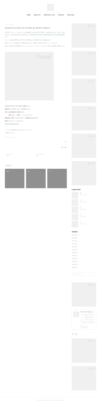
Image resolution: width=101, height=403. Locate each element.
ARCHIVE (61, 15)
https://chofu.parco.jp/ (12, 124)
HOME (29, 15)
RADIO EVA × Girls (49, 15)
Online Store (70, 15)
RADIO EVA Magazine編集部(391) (11, 137)
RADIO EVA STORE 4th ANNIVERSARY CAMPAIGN (45, 34)
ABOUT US (37, 15)
